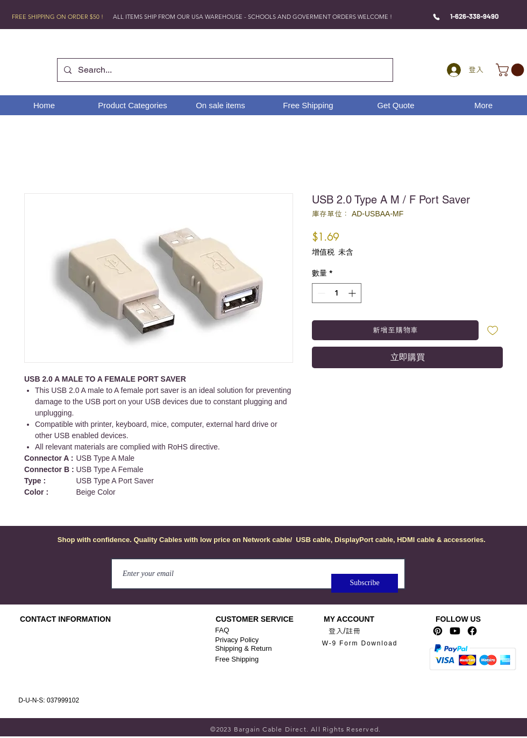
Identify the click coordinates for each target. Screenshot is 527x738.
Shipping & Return (243, 648)
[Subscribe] (364, 583)
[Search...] (224, 70)
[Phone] (436, 17)
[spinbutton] (336, 293)
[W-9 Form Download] (360, 643)
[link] (511, 70)
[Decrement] (320, 293)
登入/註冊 (345, 631)
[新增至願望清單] (493, 330)
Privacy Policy (237, 640)
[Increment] (353, 293)
